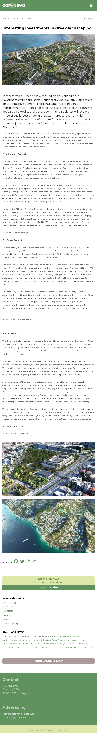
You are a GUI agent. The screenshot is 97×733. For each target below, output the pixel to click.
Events (6, 619)
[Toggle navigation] (91, 5)
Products (7, 610)
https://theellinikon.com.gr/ (15, 232)
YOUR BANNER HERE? (48, 660)
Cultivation (8, 606)
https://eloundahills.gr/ (13, 426)
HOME (5, 18)
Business (26, 18)
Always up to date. (48, 587)
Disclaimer (63, 731)
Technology (9, 602)
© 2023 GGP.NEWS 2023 (42, 731)
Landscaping (10, 623)
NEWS (15, 18)
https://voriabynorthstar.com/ (16, 319)
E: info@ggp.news (14, 718)
